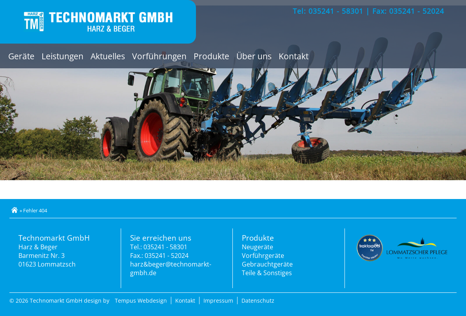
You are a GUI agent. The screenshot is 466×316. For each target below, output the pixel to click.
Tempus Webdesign (141, 300)
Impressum (218, 300)
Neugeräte (257, 247)
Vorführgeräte (263, 255)
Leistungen (62, 56)
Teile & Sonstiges (267, 273)
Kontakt (293, 56)
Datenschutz (257, 300)
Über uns (254, 56)
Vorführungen (159, 56)
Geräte (21, 56)
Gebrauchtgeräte (267, 264)
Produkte (211, 56)
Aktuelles (108, 56)
